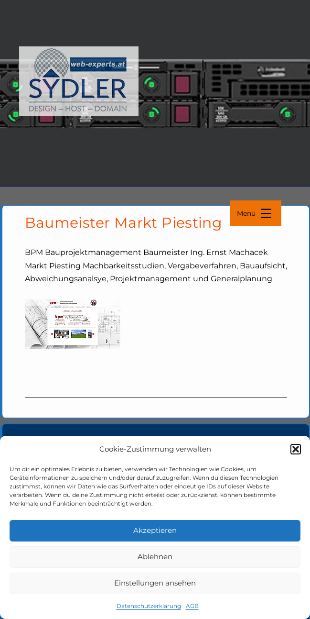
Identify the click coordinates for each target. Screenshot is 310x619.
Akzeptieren (155, 530)
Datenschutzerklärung (149, 605)
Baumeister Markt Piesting (124, 223)
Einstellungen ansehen (155, 582)
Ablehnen (155, 556)
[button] (295, 449)
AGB (192, 605)
